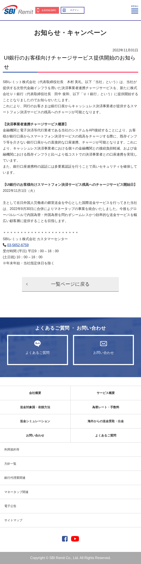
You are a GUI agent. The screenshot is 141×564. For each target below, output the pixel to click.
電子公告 (10, 506)
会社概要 (35, 393)
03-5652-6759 (18, 245)
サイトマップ (13, 520)
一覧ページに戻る (70, 284)
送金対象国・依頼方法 (35, 407)
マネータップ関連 (16, 492)
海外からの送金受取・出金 (106, 421)
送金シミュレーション (35, 421)
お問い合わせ (103, 347)
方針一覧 (10, 463)
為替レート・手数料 (105, 407)
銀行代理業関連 (14, 477)
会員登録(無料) (49, 10)
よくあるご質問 (37, 347)
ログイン (74, 10)
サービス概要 (106, 393)
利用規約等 (11, 449)
